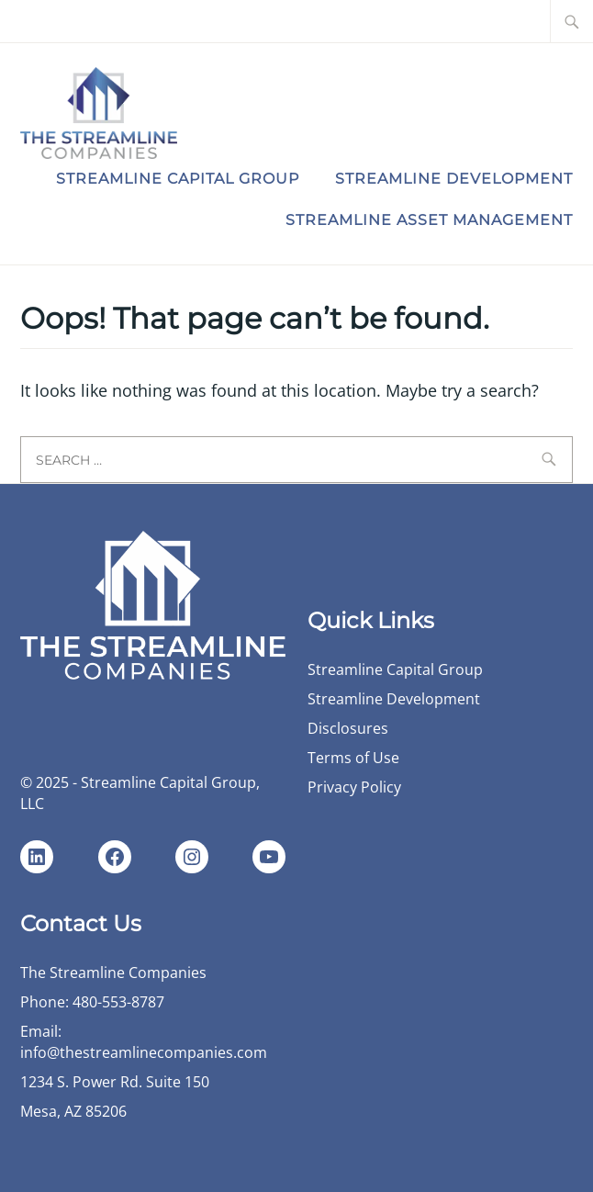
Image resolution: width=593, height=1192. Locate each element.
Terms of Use (353, 758)
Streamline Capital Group (177, 178)
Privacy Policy (354, 787)
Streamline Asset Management (429, 220)
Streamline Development (454, 178)
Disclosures (348, 728)
